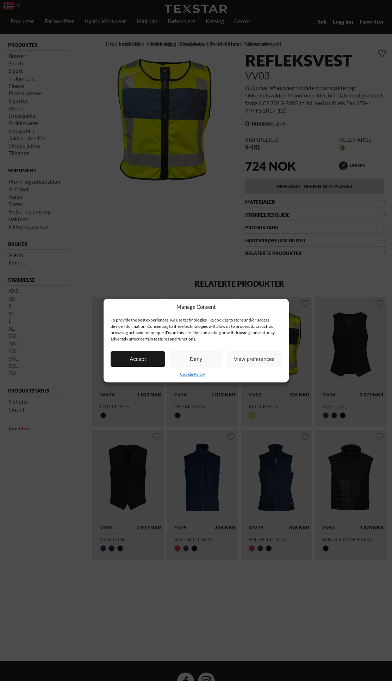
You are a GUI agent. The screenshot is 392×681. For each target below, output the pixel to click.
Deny (196, 359)
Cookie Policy (192, 374)
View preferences (254, 359)
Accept (138, 359)
